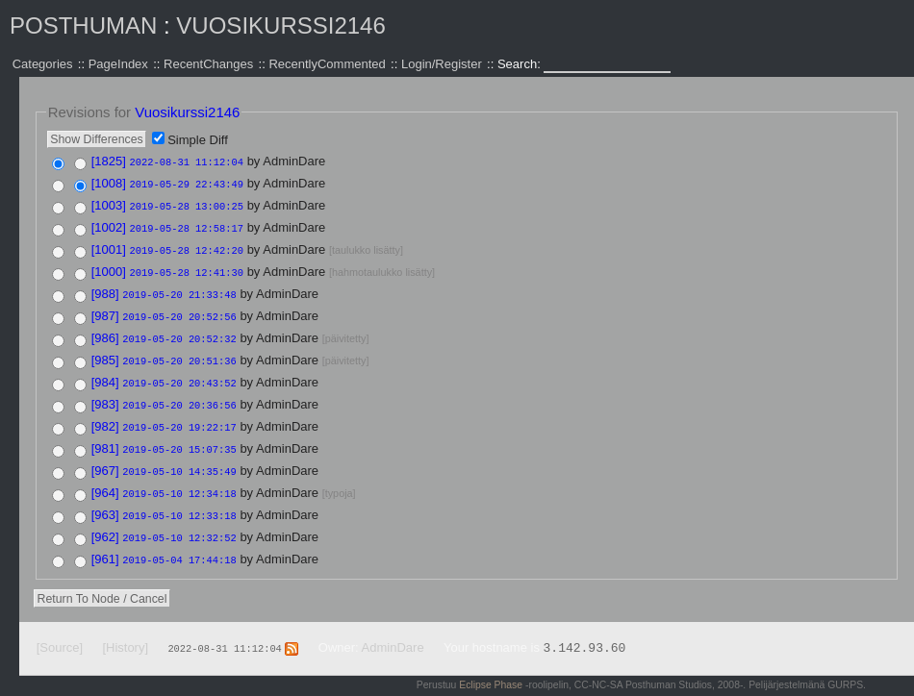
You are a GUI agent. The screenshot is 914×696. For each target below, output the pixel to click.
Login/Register (441, 64)
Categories (43, 64)
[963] (105, 499)
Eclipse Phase (490, 666)
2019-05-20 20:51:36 (179, 352)
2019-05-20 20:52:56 (179, 309)
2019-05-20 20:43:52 (179, 373)
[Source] (60, 629)
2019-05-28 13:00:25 (186, 204)
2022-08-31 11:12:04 (186, 161)
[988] (105, 288)
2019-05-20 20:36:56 (179, 394)
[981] (105, 436)
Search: (520, 64)
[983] (105, 393)
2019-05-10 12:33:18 (179, 500)
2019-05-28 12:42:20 (186, 246)
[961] (105, 541)
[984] (105, 372)
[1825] (108, 161)
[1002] (108, 224)
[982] (105, 415)
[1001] (108, 245)
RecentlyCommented (326, 64)
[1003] (108, 203)
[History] (125, 629)
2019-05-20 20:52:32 (179, 330)
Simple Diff (197, 140)
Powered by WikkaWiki (815, 686)
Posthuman (83, 25)
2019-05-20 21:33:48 (179, 288)
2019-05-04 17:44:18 (179, 542)
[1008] (108, 182)
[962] (105, 520)
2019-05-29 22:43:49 (186, 182)
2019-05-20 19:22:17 (179, 415)
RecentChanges (208, 64)
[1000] (108, 267)
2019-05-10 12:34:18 (179, 478)
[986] (105, 330)
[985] (105, 351)
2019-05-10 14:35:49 (179, 457)
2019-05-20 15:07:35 (179, 436)
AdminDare (393, 629)
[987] (105, 309)
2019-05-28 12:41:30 (186, 267)
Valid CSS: (728, 686)
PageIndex (118, 64)
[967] (105, 457)
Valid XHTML (666, 686)
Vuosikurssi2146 (280, 25)
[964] (105, 478)
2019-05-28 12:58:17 (186, 225)
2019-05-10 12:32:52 (179, 521)
